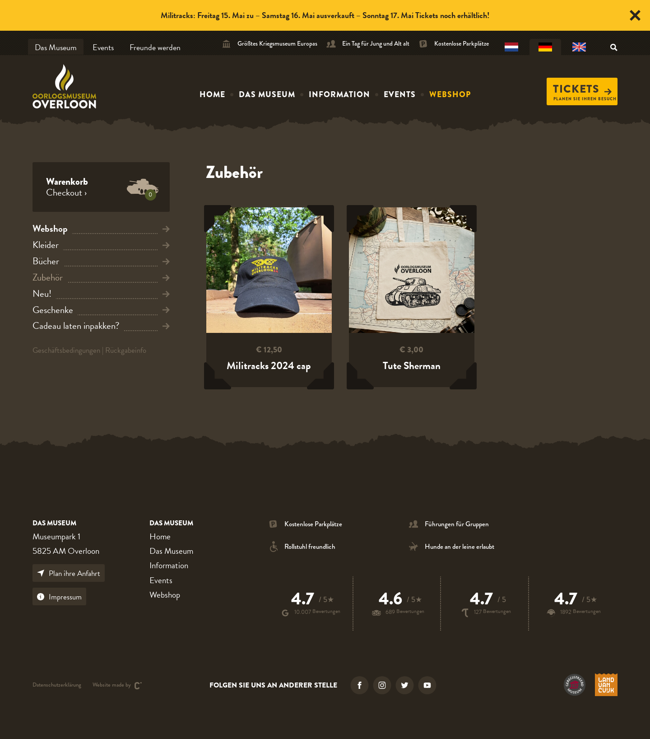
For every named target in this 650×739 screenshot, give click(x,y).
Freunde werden (155, 47)
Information (339, 94)
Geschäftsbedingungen (66, 350)
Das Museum (56, 47)
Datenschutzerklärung (56, 685)
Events (103, 47)
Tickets (582, 89)
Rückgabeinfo (125, 350)
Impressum (59, 597)
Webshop (450, 94)
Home (212, 94)
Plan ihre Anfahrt (68, 573)
